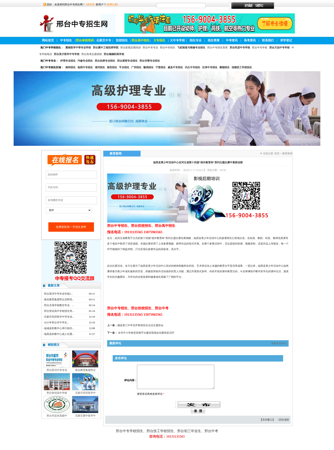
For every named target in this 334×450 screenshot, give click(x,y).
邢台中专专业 (150, 47)
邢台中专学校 (259, 47)
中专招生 (66, 40)
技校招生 (122, 40)
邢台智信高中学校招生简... (59, 311)
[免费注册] (112, 4)
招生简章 (214, 40)
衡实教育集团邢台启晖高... (59, 299)
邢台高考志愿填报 (91, 54)
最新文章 (54, 285)
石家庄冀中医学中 (85, 415)
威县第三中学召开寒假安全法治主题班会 (140, 325)
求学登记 (286, 40)
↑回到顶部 (283, 424)
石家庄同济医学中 (85, 392)
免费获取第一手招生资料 (71, 227)
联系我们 (268, 40)
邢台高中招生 (141, 40)
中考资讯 (232, 40)
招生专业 (196, 40)
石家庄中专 (103, 40)
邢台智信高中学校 (57, 392)
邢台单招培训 (85, 40)
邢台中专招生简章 (217, 47)
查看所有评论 (278, 343)
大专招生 (159, 40)
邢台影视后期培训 (130, 47)
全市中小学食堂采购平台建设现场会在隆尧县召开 (146, 332)
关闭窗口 (267, 424)
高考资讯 (250, 40)
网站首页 (48, 40)
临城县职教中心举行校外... (59, 328)
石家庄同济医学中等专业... (59, 316)
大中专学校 (177, 40)
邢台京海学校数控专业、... (59, 305)
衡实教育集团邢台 (85, 370)
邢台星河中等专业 (57, 370)
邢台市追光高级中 (57, 415)
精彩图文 (54, 344)
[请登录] (90, 4)
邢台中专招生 (167, 47)
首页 (276, 153)
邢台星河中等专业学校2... (58, 293)
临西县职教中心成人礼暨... (59, 334)
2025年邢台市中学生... (56, 322)
